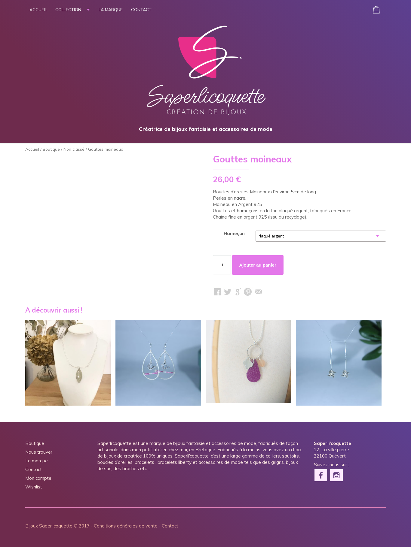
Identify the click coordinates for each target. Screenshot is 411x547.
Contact (141, 9)
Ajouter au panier (257, 264)
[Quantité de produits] (222, 264)
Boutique (51, 149)
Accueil (38, 9)
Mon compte (38, 478)
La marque (111, 9)
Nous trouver (38, 452)
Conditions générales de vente (126, 526)
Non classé (73, 149)
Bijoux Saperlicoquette (48, 526)
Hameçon (234, 233)
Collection (68, 9)
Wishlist (33, 487)
